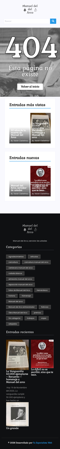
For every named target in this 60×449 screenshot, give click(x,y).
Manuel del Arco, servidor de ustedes (18, 187)
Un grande (12, 428)
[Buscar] (27, 21)
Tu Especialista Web (42, 442)
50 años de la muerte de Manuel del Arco (18, 133)
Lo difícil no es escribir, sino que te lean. (40, 187)
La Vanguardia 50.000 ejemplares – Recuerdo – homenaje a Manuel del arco (40, 130)
